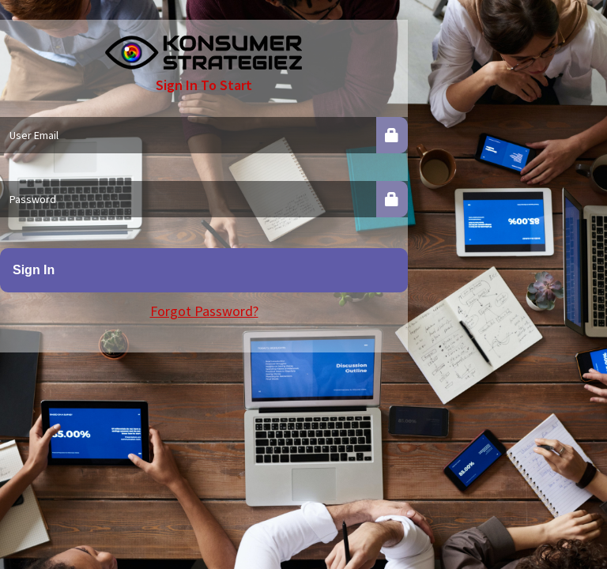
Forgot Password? (204, 311)
